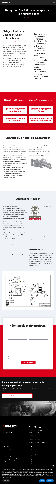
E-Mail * (31, 338)
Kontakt (33, 461)
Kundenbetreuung (35, 456)
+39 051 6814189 (33, 436)
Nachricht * (11, 345)
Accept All (50, 480)
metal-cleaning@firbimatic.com (37, 442)
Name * (10, 330)
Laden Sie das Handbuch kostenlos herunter (17, 395)
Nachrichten (34, 459)
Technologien (34, 454)
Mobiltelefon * (12, 338)
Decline (42, 480)
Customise (6, 480)
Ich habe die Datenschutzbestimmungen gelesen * (22, 356)
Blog (32, 458)
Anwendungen (34, 452)
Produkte (6, 446)
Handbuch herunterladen (37, 464)
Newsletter (13, 357)
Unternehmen (34, 450)
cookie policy (30, 471)
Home (25, 17)
